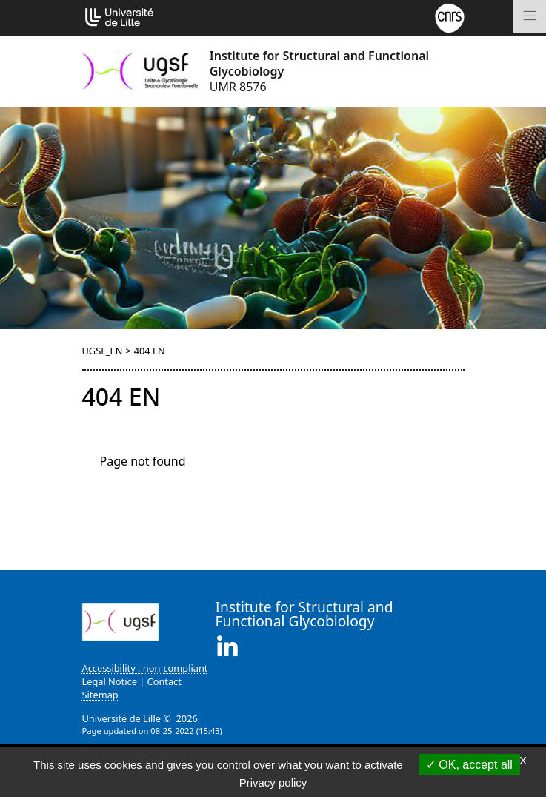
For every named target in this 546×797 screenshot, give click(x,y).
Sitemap (100, 694)
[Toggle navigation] (529, 16)
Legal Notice (109, 681)
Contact (164, 681)
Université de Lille (121, 718)
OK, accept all (469, 764)
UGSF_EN (102, 350)
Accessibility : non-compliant (145, 668)
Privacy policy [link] (273, 782)
